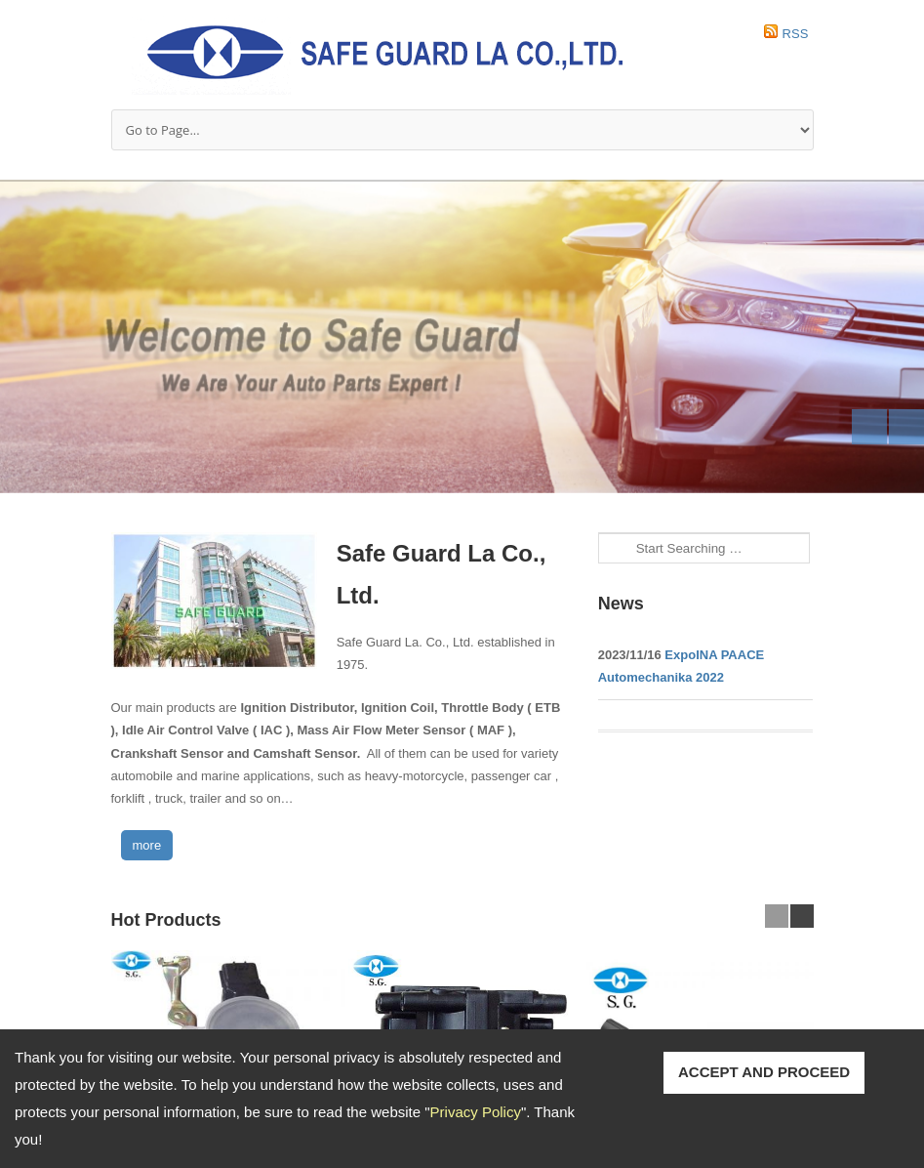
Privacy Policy (475, 1112)
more (147, 845)
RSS (796, 33)
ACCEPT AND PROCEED (764, 1072)
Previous (869, 426)
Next (906, 426)
